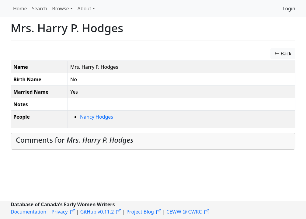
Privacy (59, 211)
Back (282, 53)
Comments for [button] (75, 140)
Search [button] (39, 8)
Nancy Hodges (96, 116)
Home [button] (20, 8)
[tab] (153, 141)
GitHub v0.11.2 (97, 211)
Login (289, 8)
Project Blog (140, 211)
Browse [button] (60, 8)
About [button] (84, 8)
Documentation (28, 211)
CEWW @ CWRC (184, 211)
